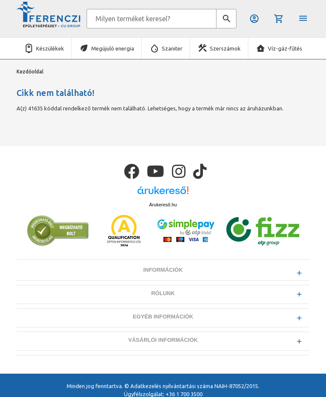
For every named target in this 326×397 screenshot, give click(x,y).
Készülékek (50, 48)
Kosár (279, 19)
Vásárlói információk (163, 340)
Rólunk (163, 293)
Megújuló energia (112, 48)
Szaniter (172, 48)
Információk (163, 270)
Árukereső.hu (163, 204)
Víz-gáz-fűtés (285, 48)
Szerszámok (225, 48)
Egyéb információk (163, 316)
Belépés (254, 19)
